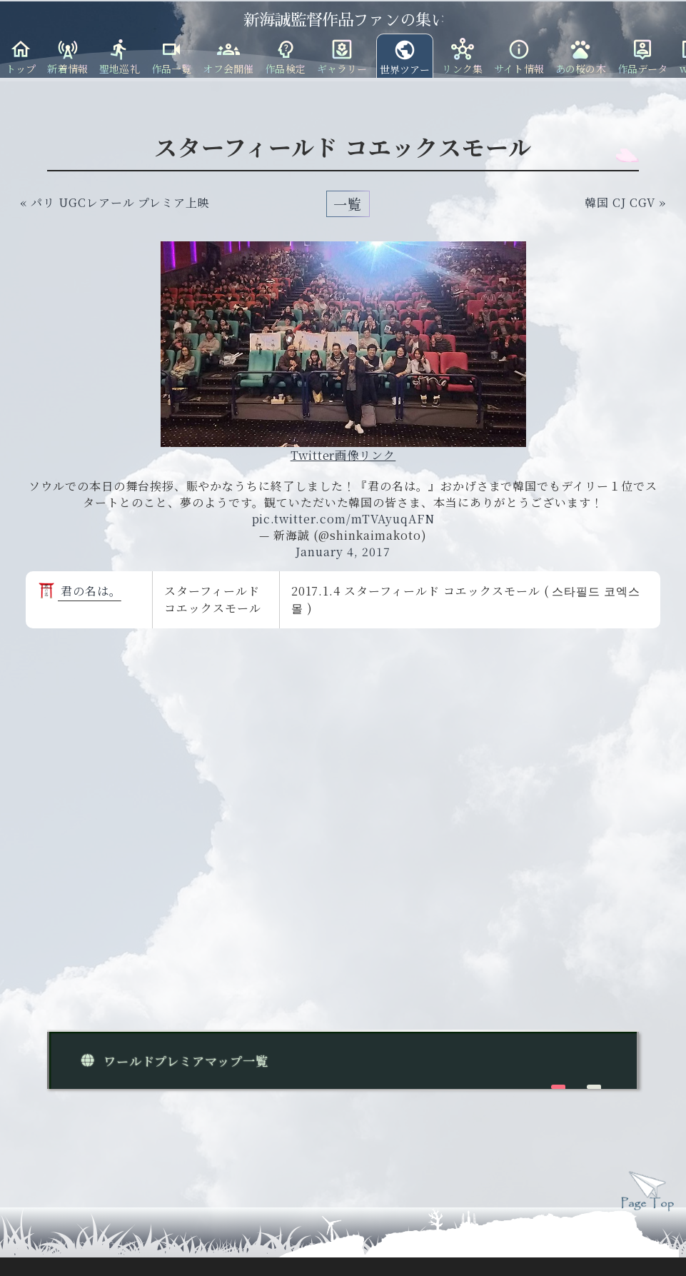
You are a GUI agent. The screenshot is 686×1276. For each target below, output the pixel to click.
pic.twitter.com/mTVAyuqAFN (343, 519)
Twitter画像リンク (343, 455)
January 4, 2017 (343, 551)
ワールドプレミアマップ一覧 (172, 1061)
